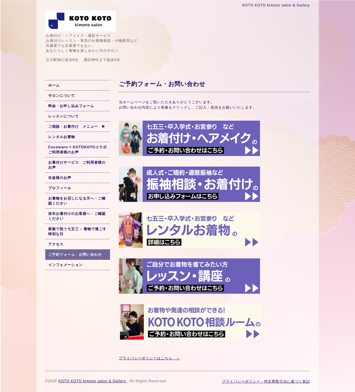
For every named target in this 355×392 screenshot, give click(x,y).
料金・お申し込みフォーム (71, 106)
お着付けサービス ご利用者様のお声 (77, 165)
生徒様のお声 (59, 178)
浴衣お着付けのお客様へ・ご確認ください (77, 216)
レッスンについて (63, 116)
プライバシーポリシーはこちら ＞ (149, 358)
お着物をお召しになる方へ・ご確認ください (77, 200)
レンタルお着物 (61, 137)
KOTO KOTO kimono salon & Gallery (92, 381)
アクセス (56, 244)
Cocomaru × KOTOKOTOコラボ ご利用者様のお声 (77, 149)
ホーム (54, 85)
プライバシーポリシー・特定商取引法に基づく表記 (266, 381)
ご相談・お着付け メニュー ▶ (77, 126)
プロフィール (59, 188)
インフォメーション (65, 265)
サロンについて (61, 96)
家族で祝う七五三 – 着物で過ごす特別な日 (77, 231)
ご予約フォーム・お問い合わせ (75, 255)
